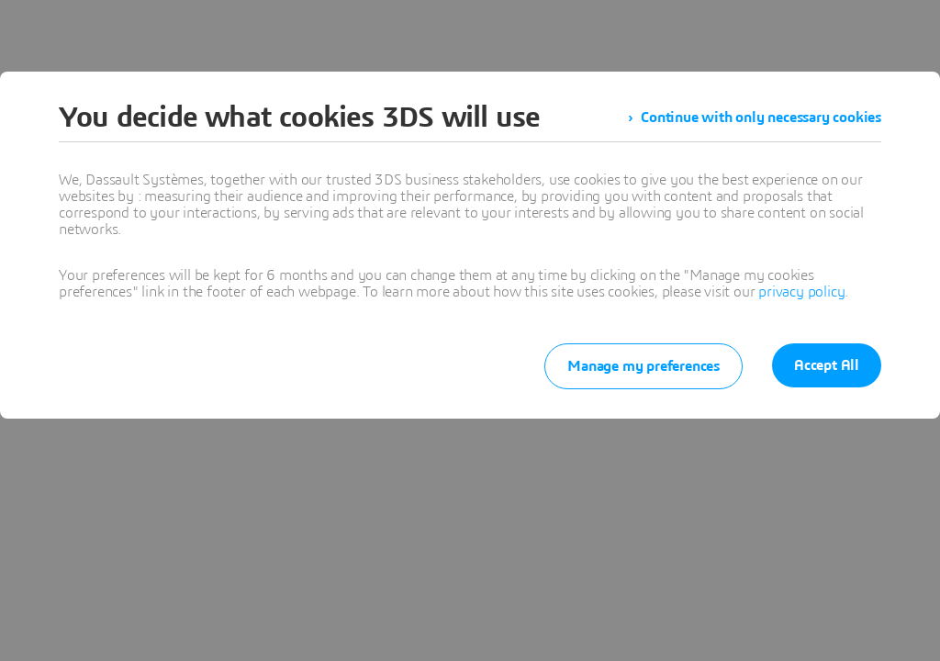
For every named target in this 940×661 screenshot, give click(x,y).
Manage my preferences (643, 366)
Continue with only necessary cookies (761, 117)
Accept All (826, 365)
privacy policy (801, 292)
